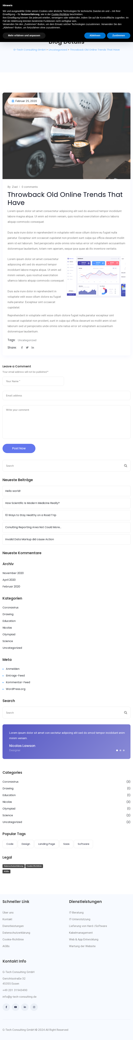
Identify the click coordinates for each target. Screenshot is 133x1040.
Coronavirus (10, 607)
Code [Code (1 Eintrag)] (9, 844)
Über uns (8, 912)
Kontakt (7, 919)
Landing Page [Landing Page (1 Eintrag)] (46, 844)
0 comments (30, 186)
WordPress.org (15, 689)
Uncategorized (27, 340)
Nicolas (7, 628)
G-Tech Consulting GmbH (18, 1029)
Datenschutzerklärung (13, 866)
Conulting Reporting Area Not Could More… (33, 527)
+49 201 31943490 (15, 990)
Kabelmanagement (81, 932)
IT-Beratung (76, 912)
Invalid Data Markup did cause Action (29, 539)
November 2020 (13, 573)
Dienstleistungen (13, 926)
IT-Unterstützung (79, 919)
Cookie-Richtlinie (34, 866)
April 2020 (9, 580)
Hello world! (13, 491)
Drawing (8, 614)
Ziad (15, 186)
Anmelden (12, 669)
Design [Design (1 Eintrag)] (26, 844)
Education (9, 621)
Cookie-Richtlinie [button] (60, 14)
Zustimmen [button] (118, 35)
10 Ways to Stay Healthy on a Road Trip (30, 515)
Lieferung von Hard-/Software (88, 926)
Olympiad (9, 634)
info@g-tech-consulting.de (19, 996)
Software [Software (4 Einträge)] (83, 844)
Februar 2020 (11, 586)
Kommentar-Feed (18, 682)
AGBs (6, 871)
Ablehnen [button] (95, 35)
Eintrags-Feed (15, 675)
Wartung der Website (82, 946)
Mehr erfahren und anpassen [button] (24, 35)
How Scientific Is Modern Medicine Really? (32, 503)
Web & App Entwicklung (83, 939)
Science (8, 641)
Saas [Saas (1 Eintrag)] (66, 844)
